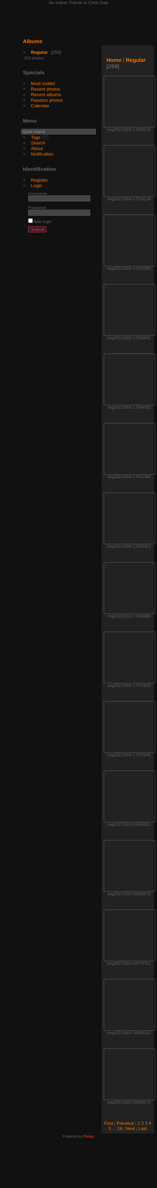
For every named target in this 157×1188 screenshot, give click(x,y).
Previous (125, 1123)
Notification (42, 154)
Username (37, 193)
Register (39, 180)
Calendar (40, 105)
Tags (35, 137)
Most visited (43, 83)
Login (36, 185)
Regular (39, 52)
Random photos (47, 100)
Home (114, 60)
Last (143, 1128)
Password (37, 207)
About (37, 148)
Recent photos (45, 89)
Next (130, 1128)
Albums (32, 41)
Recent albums (46, 94)
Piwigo (88, 1136)
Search (38, 143)
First (108, 1123)
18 (119, 1128)
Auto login (40, 221)
